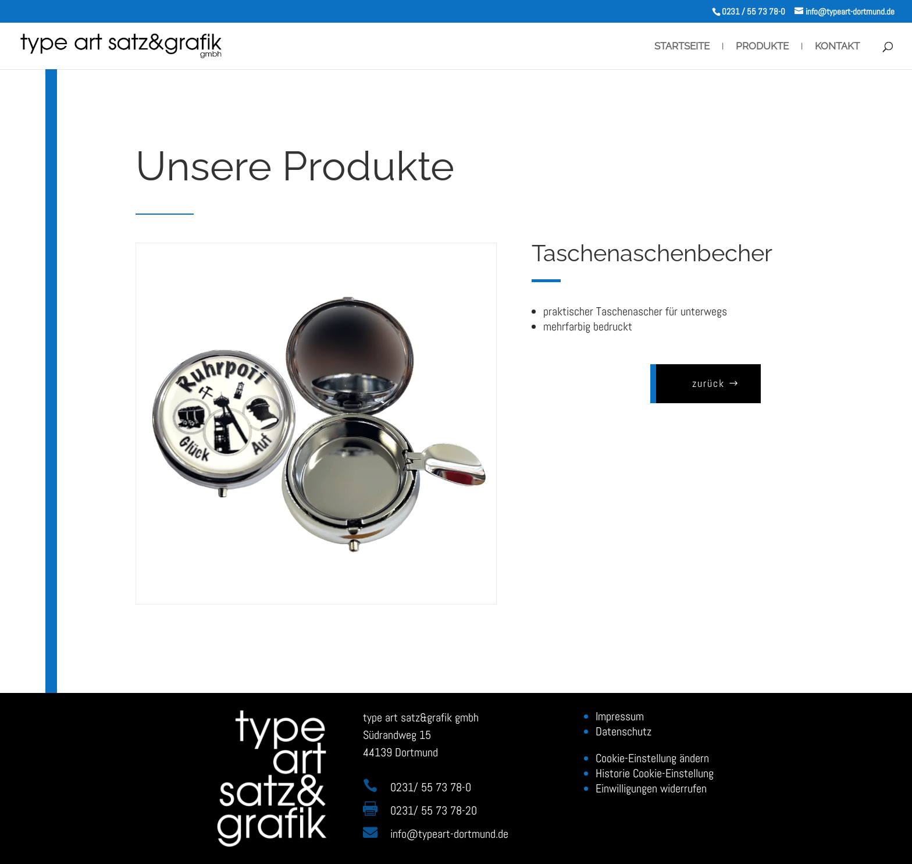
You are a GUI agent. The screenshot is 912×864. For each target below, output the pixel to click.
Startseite (682, 47)
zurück (699, 383)
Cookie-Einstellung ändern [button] (652, 758)
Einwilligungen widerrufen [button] (651, 788)
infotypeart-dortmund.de (449, 833)
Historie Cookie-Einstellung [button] (655, 773)
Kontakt (837, 47)
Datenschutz (623, 731)
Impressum (620, 716)
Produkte (762, 47)
